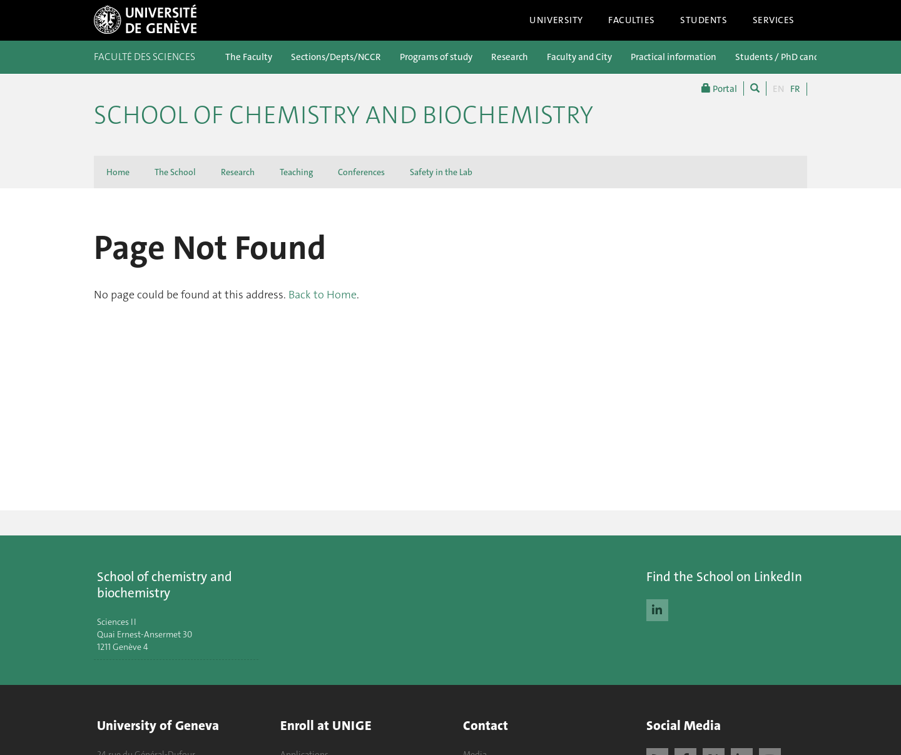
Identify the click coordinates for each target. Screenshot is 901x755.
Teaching (296, 172)
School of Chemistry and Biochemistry (343, 115)
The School (175, 172)
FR (795, 89)
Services (774, 20)
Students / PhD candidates (789, 57)
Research (509, 57)
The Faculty (248, 57)
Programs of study (436, 57)
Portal (719, 88)
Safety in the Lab (441, 172)
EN (778, 89)
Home (118, 172)
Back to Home (322, 294)
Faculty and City (579, 57)
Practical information (673, 57)
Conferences (361, 172)
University (556, 20)
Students (704, 20)
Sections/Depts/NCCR (336, 57)
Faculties (631, 20)
